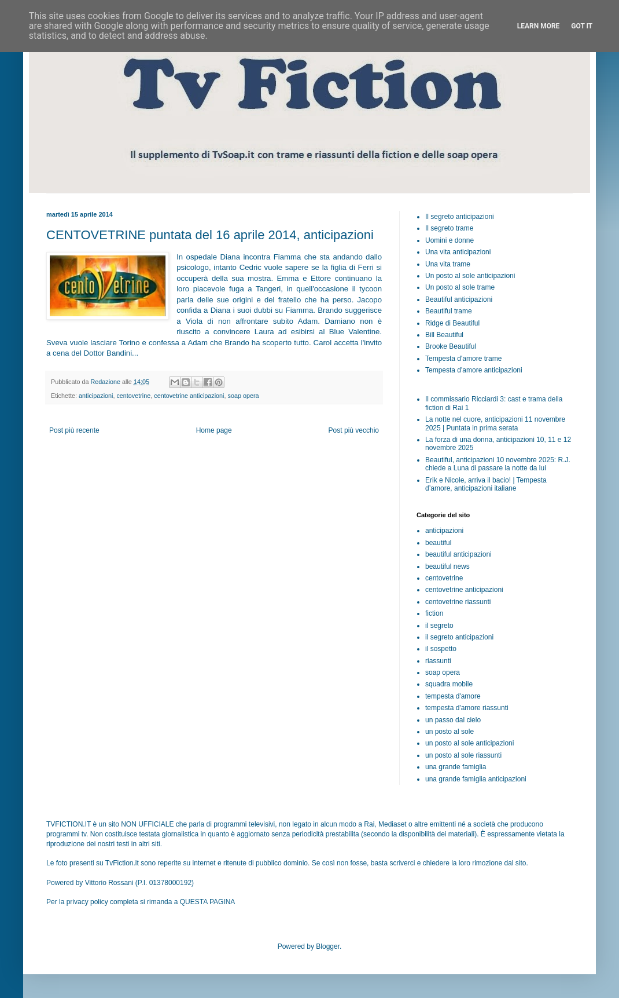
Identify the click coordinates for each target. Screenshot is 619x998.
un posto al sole (449, 732)
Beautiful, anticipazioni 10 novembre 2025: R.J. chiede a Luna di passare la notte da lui (497, 464)
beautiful (438, 543)
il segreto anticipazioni (459, 637)
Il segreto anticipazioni (459, 217)
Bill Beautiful (444, 335)
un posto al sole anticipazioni (469, 743)
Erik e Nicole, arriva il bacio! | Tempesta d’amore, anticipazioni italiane (486, 484)
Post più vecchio (354, 430)
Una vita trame (447, 264)
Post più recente (74, 430)
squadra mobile (449, 684)
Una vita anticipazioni (458, 252)
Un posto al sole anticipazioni (470, 276)
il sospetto (440, 649)
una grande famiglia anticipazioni (475, 779)
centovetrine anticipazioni (189, 395)
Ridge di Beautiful (452, 323)
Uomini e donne (449, 240)
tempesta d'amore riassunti (467, 708)
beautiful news (447, 566)
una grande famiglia (455, 767)
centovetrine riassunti (458, 602)
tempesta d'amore (453, 696)
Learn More (538, 26)
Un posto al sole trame (460, 287)
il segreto (439, 626)
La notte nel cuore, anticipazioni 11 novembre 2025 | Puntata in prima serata (495, 423)
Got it (581, 26)
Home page (214, 430)
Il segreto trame (449, 228)
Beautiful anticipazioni (458, 299)
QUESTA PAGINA (207, 902)
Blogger (328, 946)
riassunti (438, 661)
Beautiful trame (448, 311)
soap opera (243, 395)
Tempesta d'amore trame (463, 358)
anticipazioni (96, 395)
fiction (434, 613)
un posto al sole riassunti (463, 755)
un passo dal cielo (453, 720)
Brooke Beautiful (450, 346)
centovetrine (133, 395)
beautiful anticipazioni (458, 554)
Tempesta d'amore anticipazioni (473, 370)
